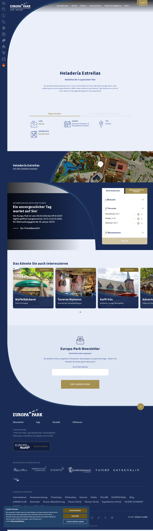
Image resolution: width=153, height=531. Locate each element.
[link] (140, 408)
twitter (105, 519)
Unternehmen (20, 498)
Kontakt (56, 423)
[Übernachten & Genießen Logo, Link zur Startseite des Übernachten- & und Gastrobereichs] (39, 471)
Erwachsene (110, 215)
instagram (92, 519)
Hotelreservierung (39, 498)
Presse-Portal (74, 503)
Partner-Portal (92, 503)
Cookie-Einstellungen (75, 521)
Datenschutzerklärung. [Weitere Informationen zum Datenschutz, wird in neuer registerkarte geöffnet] (17, 521)
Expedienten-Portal (111, 503)
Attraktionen (62, 6)
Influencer (77, 423)
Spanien (41, 125)
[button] (3, 3)
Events (83, 6)
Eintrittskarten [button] (113, 192)
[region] (46, 516)
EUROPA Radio (118, 498)
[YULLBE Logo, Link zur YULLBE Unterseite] (102, 471)
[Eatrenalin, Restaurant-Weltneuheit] (126, 471)
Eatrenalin (35, 503)
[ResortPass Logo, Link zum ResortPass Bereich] (16, 480)
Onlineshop (70, 498)
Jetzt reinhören (41, 448)
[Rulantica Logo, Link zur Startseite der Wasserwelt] (20, 471)
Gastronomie (95, 6)
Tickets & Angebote (112, 6)
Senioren (109, 224)
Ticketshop (56, 498)
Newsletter (18, 423)
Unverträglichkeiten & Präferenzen (105, 115)
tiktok (98, 519)
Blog (132, 498)
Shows (74, 6)
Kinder (108, 220)
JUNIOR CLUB (20, 503)
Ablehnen (75, 516)
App (38, 423)
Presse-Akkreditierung (54, 503)
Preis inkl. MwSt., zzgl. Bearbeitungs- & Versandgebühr (34, 434)
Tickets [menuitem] (143, 4)
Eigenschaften (54, 115)
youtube (112, 519)
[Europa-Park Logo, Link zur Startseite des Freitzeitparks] (20, 4)
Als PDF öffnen (43, 135)
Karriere (83, 498)
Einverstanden (75, 510)
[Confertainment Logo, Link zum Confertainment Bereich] (79, 471)
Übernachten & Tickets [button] (136, 192)
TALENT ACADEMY (134, 503)
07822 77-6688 (141, 518)
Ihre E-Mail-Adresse (80, 368)
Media (94, 498)
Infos (126, 6)
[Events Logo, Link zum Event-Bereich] (57, 471)
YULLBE (104, 498)
